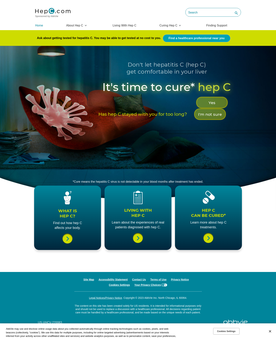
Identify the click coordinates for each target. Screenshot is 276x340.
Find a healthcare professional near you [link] (196, 37)
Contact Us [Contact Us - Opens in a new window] (139, 290)
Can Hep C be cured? (208, 243)
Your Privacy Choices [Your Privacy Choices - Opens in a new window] (147, 295)
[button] (235, 13)
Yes (147, 117)
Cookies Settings (119, 295)
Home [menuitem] (39, 25)
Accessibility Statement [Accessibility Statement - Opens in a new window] (113, 290)
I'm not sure (185, 117)
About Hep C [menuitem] (74, 25)
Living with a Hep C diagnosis (138, 248)
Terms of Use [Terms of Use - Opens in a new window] (158, 290)
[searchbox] (213, 12)
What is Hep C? (67, 243)
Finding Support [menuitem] (216, 25)
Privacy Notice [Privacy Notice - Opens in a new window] (180, 290)
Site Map (88, 290)
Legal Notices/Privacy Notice (105, 308)
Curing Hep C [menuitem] (168, 25)
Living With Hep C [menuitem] (124, 25)
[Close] (270, 331)
